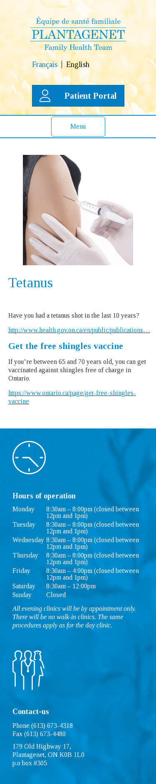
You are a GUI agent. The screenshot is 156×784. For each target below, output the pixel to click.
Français (44, 64)
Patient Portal (78, 96)
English (77, 64)
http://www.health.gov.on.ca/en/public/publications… (79, 330)
